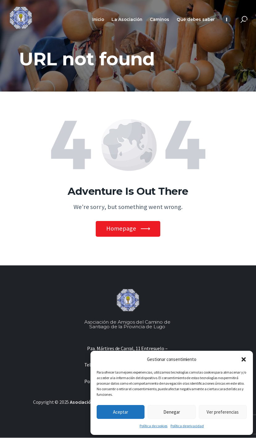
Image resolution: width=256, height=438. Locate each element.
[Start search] (244, 19)
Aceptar (120, 412)
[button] (244, 359)
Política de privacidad (187, 426)
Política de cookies (153, 426)
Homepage (121, 229)
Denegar (171, 412)
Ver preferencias (223, 412)
